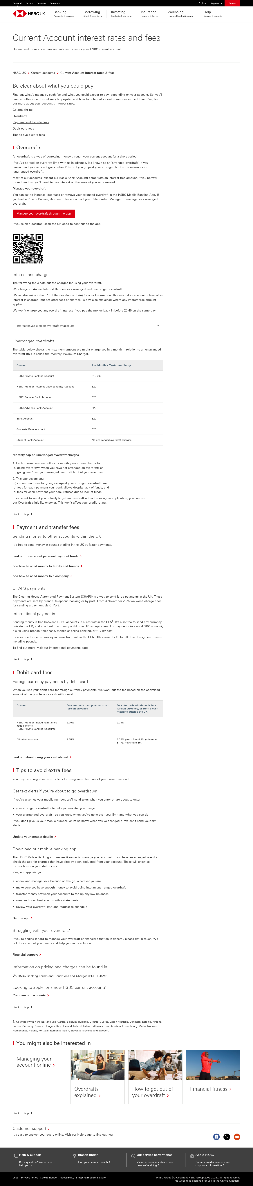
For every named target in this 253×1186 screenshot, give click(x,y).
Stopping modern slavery (91, 1177)
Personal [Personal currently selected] (17, 3)
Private (29, 3)
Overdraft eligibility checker (37, 502)
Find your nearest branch (94, 1162)
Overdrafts (20, 116)
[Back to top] (23, 514)
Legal (16, 1177)
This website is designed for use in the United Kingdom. (206, 1180)
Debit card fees (23, 128)
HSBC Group (163, 1177)
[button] (88, 325)
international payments (65, 647)
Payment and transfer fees (31, 122)
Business (41, 3)
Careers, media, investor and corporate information (213, 1164)
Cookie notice (48, 1177)
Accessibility (66, 1177)
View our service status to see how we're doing (155, 1164)
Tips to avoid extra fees (29, 135)
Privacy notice (29, 1177)
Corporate (55, 3)
